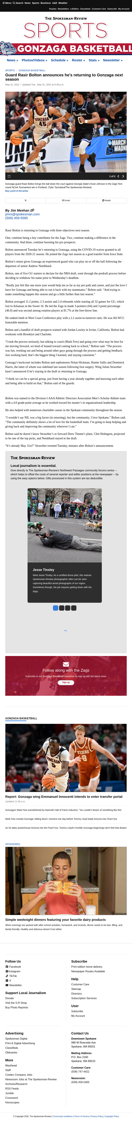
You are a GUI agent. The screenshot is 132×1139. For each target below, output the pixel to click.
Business (46, 3)
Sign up (66, 682)
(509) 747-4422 (80, 1071)
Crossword (11, 1097)
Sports (35, 3)
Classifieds (85, 9)
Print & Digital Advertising (20, 1043)
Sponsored (18, 844)
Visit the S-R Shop (16, 1002)
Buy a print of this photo (16, 191)
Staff (8, 1070)
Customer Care (99, 9)
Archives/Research (16, 1084)
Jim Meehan (22, 210)
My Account (78, 1015)
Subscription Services (84, 998)
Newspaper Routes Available (88, 971)
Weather (62, 3)
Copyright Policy (112, 1116)
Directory (76, 993)
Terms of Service (81, 1116)
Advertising (14, 1033)
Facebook (13, 966)
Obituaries (11, 1052)
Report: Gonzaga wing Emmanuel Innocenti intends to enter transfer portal (63, 796)
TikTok (11, 976)
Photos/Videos (34, 60)
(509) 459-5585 (16, 218)
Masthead (11, 1065)
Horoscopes (12, 1102)
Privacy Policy (97, 1116)
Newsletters (63, 9)
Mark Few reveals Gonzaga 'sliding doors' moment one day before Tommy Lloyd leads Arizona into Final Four (61, 819)
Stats (94, 60)
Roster (78, 60)
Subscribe (112, 9)
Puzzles (52, 9)
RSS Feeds (12, 1088)
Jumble (9, 1093)
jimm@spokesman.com (22, 214)
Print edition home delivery (86, 966)
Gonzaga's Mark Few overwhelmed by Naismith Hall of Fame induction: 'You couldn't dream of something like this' (63, 810)
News (28, 3)
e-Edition (74, 9)
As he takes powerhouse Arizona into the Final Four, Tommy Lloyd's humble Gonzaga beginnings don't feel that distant (65, 828)
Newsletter (113, 60)
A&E (54, 3)
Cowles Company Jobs (18, 1074)
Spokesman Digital (16, 1038)
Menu (7, 3)
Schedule (59, 60)
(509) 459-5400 (80, 1082)
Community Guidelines (63, 1116)
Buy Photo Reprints (16, 1007)
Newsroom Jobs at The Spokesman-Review (31, 1079)
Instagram (12, 971)
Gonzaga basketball (32, 70)
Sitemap (76, 989)
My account (123, 9)
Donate (9, 998)
